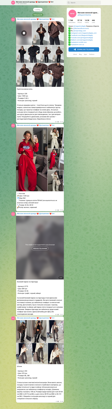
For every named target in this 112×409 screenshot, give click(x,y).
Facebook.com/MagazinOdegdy (82, 35)
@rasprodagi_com (79, 31)
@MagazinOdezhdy (84, 15)
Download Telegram (84, 50)
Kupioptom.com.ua (77, 44)
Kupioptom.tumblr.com (79, 42)
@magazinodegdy (79, 26)
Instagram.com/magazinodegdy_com (84, 33)
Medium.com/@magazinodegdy (82, 40)
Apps (85, 54)
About (75, 54)
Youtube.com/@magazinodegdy (82, 37)
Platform (91, 54)
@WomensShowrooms (81, 28)
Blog (80, 54)
